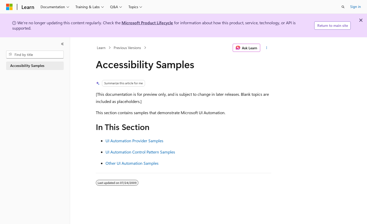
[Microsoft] (9, 7)
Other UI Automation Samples (132, 163)
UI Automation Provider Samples (134, 140)
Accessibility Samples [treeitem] (27, 65)
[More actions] (266, 48)
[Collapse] (62, 44)
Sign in (355, 6)
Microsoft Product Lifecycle (147, 22)
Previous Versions (127, 47)
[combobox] (35, 55)
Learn (101, 47)
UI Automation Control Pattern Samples (140, 152)
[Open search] (343, 6)
